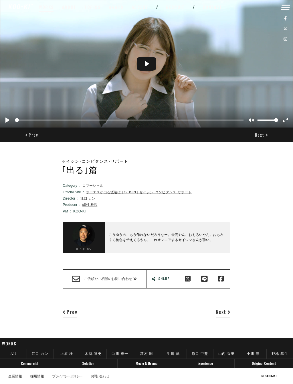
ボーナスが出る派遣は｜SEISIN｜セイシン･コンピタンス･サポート (139, 192)
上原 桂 (66, 354)
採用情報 (37, 376)
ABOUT (69, 7)
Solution (88, 363)
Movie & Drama (146, 363)
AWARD (116, 7)
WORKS (46, 7)
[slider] (129, 120)
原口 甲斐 (200, 354)
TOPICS (92, 7)
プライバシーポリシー (67, 376)
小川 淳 (253, 354)
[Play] (7, 120)
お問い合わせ (100, 376)
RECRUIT (175, 7)
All (13, 354)
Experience (205, 363)
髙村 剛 (146, 354)
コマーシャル (92, 186)
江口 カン (87, 198)
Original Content (264, 363)
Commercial (29, 363)
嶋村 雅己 (89, 205)
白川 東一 (120, 354)
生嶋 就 (173, 354)
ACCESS (140, 7)
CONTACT (212, 7)
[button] (31, 135)
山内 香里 (226, 354)
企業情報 (15, 376)
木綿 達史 (93, 354)
